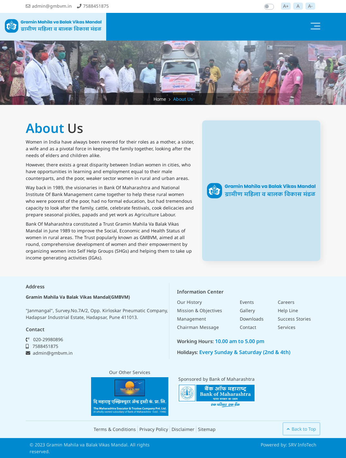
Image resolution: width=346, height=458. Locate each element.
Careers (286, 302)
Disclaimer (183, 429)
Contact (248, 327)
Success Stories (294, 319)
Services (286, 327)
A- (310, 6)
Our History (189, 302)
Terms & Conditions (115, 429)
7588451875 (93, 6)
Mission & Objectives (199, 310)
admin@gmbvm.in (49, 6)
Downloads (252, 319)
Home (160, 99)
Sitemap (207, 429)
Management (191, 319)
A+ (286, 6)
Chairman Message (198, 327)
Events (247, 302)
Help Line (288, 310)
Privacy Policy (153, 429)
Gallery (247, 310)
